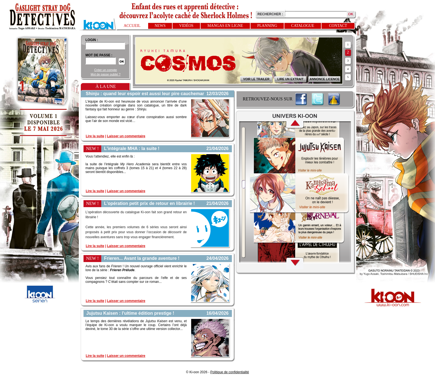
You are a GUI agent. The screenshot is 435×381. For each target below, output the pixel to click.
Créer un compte (105, 70)
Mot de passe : (98, 55)
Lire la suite (95, 136)
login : (91, 40)
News (160, 26)
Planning (267, 26)
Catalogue (302, 26)
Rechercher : (270, 14)
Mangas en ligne (225, 26)
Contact (338, 26)
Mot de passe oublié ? (106, 74)
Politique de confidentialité (229, 372)
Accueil (132, 26)
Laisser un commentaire (126, 136)
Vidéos (186, 26)
